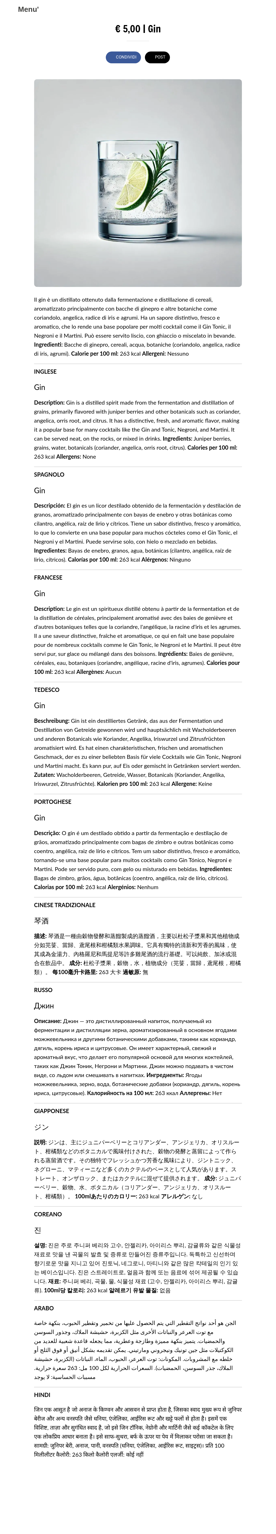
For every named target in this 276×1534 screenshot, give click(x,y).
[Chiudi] (9, 9)
